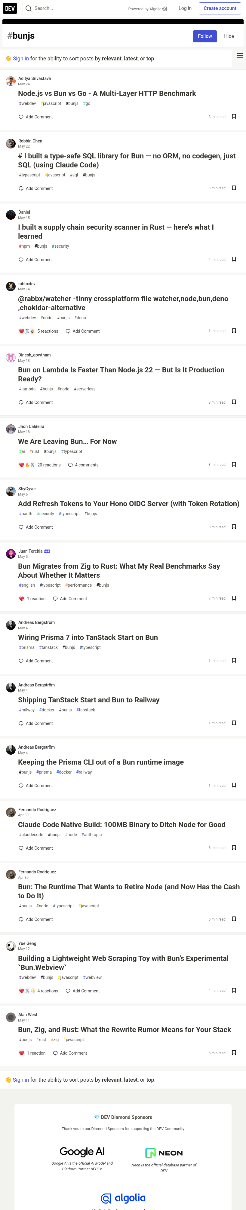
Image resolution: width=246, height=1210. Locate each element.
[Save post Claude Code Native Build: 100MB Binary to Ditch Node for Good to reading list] (234, 848)
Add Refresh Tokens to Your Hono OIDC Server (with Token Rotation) (129, 504)
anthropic (91, 835)
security (60, 246)
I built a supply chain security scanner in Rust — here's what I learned (116, 231)
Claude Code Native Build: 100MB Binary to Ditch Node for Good (122, 824)
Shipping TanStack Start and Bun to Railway (89, 700)
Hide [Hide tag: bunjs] (229, 36)
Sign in (21, 58)
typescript (29, 175)
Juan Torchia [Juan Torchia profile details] (34, 551)
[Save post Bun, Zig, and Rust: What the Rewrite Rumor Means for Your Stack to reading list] (234, 1053)
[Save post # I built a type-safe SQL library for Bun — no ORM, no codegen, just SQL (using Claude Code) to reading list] (234, 188)
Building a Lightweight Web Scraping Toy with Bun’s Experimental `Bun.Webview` (123, 963)
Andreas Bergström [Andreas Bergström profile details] (36, 622)
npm (24, 246)
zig (55, 1040)
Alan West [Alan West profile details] (27, 1014)
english (27, 585)
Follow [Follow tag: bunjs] (205, 36)
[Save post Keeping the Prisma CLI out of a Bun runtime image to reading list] (234, 786)
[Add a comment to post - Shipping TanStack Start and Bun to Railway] (36, 723)
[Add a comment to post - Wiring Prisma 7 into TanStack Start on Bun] (36, 661)
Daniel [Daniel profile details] (24, 212)
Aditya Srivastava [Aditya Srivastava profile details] (34, 78)
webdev (27, 103)
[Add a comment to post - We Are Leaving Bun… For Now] (39, 465)
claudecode (31, 835)
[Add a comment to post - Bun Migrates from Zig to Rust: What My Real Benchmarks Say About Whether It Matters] (32, 598)
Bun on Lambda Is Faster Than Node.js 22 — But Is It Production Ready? (121, 374)
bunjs (72, 103)
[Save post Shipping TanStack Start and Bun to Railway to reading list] (234, 723)
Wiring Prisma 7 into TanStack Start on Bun (88, 637)
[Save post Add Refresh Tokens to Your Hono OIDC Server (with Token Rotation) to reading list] (234, 527)
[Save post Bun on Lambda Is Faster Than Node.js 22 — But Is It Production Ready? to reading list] (234, 402)
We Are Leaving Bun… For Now (67, 441)
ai (22, 451)
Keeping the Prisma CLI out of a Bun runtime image (101, 762)
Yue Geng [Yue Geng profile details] (27, 943)
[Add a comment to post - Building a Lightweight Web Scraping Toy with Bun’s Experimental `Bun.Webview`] (38, 990)
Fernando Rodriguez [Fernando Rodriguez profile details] (37, 809)
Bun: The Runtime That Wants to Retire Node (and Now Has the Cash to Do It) (129, 891)
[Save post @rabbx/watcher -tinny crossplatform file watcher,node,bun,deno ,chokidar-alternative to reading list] (234, 331)
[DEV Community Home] (9, 8)
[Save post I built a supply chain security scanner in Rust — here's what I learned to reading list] (234, 260)
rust (34, 451)
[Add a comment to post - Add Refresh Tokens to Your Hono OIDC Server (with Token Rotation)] (36, 527)
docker (46, 710)
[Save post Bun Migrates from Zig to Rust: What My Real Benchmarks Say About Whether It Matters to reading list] (234, 599)
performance (78, 585)
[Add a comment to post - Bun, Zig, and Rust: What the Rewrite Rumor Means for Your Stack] (32, 1053)
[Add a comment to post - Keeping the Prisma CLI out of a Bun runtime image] (36, 785)
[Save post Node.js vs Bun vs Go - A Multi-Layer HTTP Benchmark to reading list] (234, 117)
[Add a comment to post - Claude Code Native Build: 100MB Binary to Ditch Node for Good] (36, 848)
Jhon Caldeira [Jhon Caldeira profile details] (31, 426)
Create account (220, 8)
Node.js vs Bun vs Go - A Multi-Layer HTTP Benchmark (107, 93)
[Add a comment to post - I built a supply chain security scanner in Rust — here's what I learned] (36, 259)
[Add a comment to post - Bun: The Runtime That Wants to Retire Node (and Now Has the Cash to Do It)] (36, 919)
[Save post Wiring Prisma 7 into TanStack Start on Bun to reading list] (234, 661)
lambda (27, 389)
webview (92, 977)
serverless (84, 389)
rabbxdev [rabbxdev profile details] (26, 283)
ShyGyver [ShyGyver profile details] (27, 488)
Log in (185, 8)
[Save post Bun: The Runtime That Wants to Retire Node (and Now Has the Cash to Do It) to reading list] (234, 919)
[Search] (29, 8)
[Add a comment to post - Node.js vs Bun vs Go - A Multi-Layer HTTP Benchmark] (36, 117)
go (86, 103)
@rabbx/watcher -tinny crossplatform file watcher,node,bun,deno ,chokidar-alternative (123, 303)
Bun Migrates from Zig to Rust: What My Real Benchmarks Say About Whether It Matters (119, 570)
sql (74, 175)
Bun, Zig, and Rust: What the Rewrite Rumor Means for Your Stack (124, 1029)
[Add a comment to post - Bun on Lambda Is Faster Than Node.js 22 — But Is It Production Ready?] (36, 402)
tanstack (48, 647)
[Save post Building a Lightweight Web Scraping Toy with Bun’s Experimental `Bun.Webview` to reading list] (234, 991)
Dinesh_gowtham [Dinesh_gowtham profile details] (34, 355)
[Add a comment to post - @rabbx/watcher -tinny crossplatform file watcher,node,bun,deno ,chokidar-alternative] (38, 331)
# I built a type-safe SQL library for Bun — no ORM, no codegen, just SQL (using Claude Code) (127, 160)
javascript (50, 103)
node (46, 318)
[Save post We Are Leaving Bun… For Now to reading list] (234, 465)
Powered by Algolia (147, 9)
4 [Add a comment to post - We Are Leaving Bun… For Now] (83, 465)
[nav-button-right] (240, 56)
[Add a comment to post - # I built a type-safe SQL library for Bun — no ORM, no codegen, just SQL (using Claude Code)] (36, 188)
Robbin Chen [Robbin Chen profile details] (30, 141)
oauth (25, 514)
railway (27, 710)
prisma (27, 647)
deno (80, 318)
